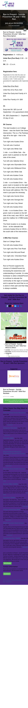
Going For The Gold (10, 428)
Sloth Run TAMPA (9, 498)
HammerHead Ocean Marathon (14, 413)
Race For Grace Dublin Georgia (14, 469)
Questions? (7, 574)
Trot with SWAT (8, 438)
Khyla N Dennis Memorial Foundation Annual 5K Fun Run (14, 453)
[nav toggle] (25, 30)
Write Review (7, 563)
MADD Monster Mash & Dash (13, 523)
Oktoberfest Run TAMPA (11, 538)
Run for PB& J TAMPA (10, 484)
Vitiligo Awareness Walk (11, 509)
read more (10, 425)
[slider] (6, 396)
